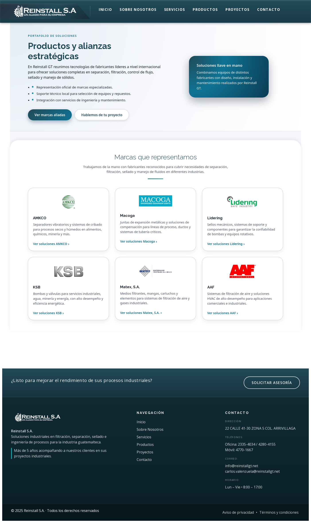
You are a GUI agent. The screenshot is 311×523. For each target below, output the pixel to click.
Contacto (268, 9)
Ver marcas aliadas (50, 115)
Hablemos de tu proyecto (101, 115)
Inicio (105, 9)
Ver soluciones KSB (47, 313)
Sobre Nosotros (138, 9)
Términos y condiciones (279, 512)
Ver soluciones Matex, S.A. (139, 313)
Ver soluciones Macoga (137, 241)
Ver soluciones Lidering (225, 244)
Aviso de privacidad (238, 512)
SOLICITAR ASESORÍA (272, 382)
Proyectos (237, 9)
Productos (205, 9)
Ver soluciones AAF (221, 313)
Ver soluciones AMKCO (50, 244)
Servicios (174, 9)
